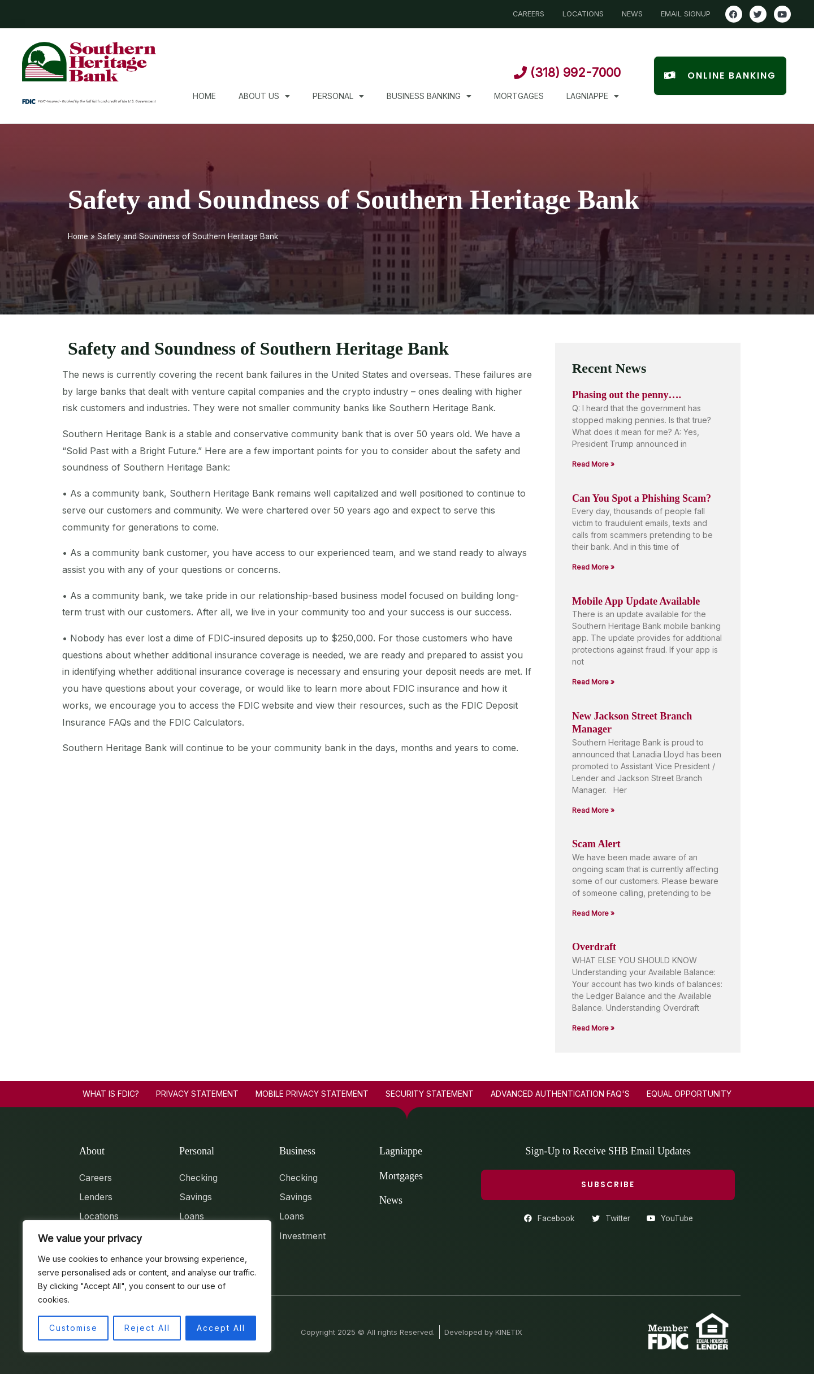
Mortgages (519, 96)
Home (204, 96)
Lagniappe (592, 96)
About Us (264, 96)
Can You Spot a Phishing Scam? (641, 498)
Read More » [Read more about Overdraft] (593, 1028)
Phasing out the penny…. (626, 394)
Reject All (147, 1328)
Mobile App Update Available (636, 601)
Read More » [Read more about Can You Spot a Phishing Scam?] (593, 567)
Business (297, 1151)
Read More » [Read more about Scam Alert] (593, 913)
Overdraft (594, 946)
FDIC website (266, 705)
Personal (338, 96)
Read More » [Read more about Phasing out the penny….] (593, 464)
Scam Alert (596, 844)
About (92, 1151)
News (390, 1200)
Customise (73, 1328)
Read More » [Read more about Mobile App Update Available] (593, 682)
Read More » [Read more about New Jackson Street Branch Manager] (593, 810)
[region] (147, 1286)
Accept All (221, 1328)
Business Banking (429, 96)
